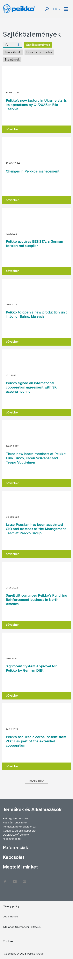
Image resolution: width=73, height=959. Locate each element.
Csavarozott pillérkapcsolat (19, 830)
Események (12, 59)
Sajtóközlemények (38, 45)
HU (56, 9)
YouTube (15, 880)
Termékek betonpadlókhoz (19, 826)
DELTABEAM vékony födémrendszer (16, 836)
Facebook (5, 880)
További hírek (36, 781)
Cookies (8, 941)
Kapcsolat (13, 857)
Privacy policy (11, 906)
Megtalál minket (20, 867)
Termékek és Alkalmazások (32, 809)
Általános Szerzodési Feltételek (22, 927)
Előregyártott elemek (15, 818)
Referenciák (15, 848)
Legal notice (10, 916)
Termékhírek (13, 52)
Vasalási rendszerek (15, 822)
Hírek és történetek (39, 52)
